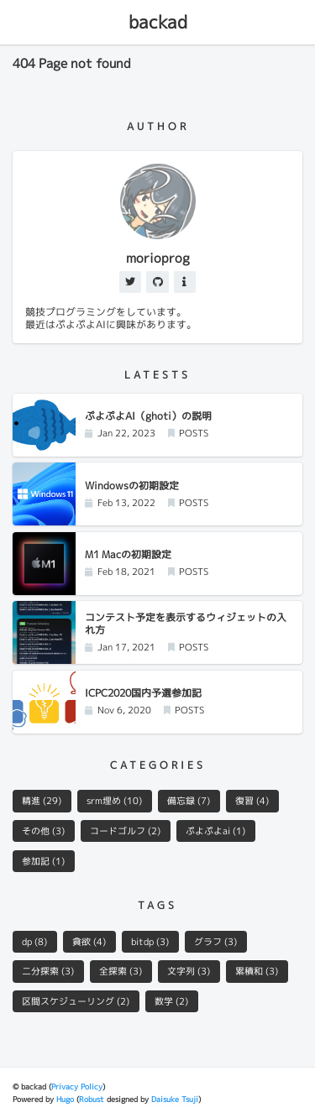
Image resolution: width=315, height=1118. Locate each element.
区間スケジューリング (75, 1001)
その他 (43, 831)
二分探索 (48, 971)
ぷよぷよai (215, 831)
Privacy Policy (76, 1086)
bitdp (150, 942)
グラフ (215, 942)
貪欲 (89, 942)
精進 (41, 801)
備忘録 (188, 801)
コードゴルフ (125, 831)
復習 (252, 801)
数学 (171, 1001)
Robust (91, 1099)
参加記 (43, 861)
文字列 (188, 971)
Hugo (65, 1099)
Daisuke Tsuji (174, 1099)
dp (34, 942)
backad (158, 21)
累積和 (256, 971)
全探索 (120, 971)
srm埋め (114, 801)
